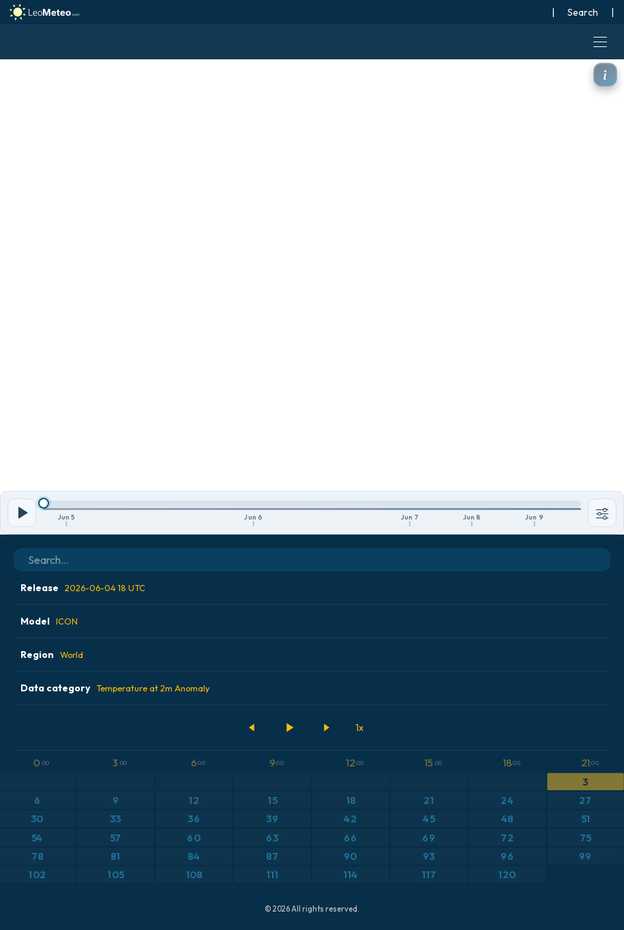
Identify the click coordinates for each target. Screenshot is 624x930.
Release (82, 588)
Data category (114, 688)
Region (51, 654)
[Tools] (602, 512)
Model (49, 621)
